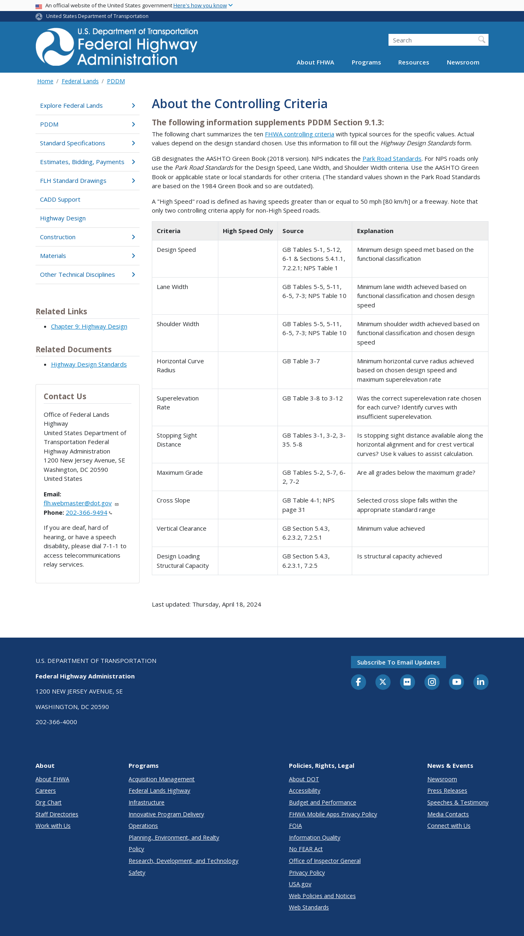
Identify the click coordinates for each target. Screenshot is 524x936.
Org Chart (49, 802)
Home (45, 81)
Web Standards (309, 907)
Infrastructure (146, 802)
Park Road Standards (392, 158)
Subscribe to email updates (398, 662)
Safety (137, 872)
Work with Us (53, 825)
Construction (87, 237)
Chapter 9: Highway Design (89, 326)
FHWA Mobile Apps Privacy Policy (333, 814)
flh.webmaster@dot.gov (81, 503)
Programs (366, 62)
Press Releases (447, 790)
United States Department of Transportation (97, 16)
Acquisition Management (162, 779)
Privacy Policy (307, 872)
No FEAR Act (306, 849)
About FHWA (315, 62)
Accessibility (304, 790)
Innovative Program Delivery (166, 814)
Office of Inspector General (325, 861)
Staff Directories (57, 814)
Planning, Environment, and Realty (174, 837)
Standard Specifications (87, 143)
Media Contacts (448, 814)
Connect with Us (449, 825)
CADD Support (60, 199)
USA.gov (300, 884)
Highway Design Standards (89, 364)
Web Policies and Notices (322, 896)
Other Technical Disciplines (87, 274)
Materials (87, 255)
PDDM (116, 81)
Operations (143, 825)
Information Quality (314, 837)
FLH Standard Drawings (87, 180)
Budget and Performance (322, 802)
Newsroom (463, 62)
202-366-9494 (89, 512)
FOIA (295, 825)
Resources (413, 62)
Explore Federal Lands (87, 105)
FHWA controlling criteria (299, 134)
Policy (136, 849)
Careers (46, 790)
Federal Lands (80, 81)
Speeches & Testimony (457, 802)
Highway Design (63, 218)
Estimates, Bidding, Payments (87, 162)
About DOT (304, 779)
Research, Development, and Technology (183, 861)
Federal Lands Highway (159, 790)
